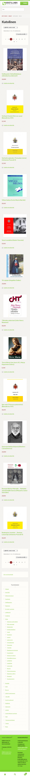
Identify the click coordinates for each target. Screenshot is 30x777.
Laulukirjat (9, 663)
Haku (15, 774)
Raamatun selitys (11, 673)
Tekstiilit (7, 696)
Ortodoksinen (10, 642)
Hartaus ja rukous (11, 655)
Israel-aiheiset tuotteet (11, 713)
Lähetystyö (10, 640)
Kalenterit (7, 706)
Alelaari (7, 589)
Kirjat (10, 16)
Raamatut (7, 605)
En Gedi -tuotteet (9, 609)
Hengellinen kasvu (11, 658)
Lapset (8, 637)
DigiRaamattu (8, 602)
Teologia (9, 647)
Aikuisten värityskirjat (12, 621)
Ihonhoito (7, 599)
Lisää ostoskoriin (9, 83)
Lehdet (7, 710)
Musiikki (7, 683)
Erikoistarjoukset (9, 595)
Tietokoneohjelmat (10, 720)
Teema (7, 723)
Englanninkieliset (11, 629)
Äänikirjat (7, 703)
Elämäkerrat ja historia (12, 650)
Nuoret (9, 668)
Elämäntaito (10, 627)
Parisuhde (9, 645)
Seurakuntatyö (10, 679)
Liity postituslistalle (8, 574)
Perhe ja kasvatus (11, 671)
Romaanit (9, 676)
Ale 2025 (7, 592)
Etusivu (5, 16)
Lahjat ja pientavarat (10, 693)
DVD (6, 686)
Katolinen (9, 634)
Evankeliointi (10, 653)
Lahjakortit (8, 612)
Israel (8, 632)
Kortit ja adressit (9, 700)
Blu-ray (7, 690)
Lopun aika (9, 666)
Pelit (6, 716)
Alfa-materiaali (10, 624)
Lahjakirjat (9, 660)
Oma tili (5, 774)
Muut (6, 726)
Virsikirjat (7, 615)
